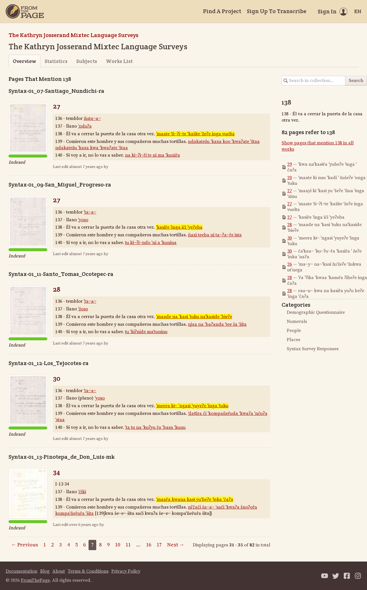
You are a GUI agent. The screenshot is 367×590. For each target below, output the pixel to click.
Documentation (21, 571)
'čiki (82, 492)
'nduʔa (85, 126)
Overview (24, 61)
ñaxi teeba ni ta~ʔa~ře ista (215, 235)
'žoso (83, 309)
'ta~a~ (90, 212)
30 (56, 378)
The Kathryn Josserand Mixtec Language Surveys (73, 35)
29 (289, 164)
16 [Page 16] (148, 545)
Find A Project (222, 11)
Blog (45, 571)
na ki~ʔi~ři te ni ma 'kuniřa (152, 155)
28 (56, 289)
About (58, 571)
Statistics (56, 61)
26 (289, 264)
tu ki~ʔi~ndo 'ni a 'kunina (151, 242)
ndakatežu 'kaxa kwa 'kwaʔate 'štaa (91, 148)
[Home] (25, 11)
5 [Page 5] (76, 545)
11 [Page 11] (128, 545)
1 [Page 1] (44, 545)
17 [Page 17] (159, 545)
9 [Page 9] (108, 545)
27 (56, 106)
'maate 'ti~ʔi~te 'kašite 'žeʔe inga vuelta (195, 134)
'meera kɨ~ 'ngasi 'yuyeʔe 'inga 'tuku (192, 406)
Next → (175, 545)
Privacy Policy (125, 571)
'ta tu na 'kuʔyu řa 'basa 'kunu (155, 427)
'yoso (83, 220)
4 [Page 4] (68, 545)
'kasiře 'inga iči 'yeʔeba (179, 227)
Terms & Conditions (88, 571)
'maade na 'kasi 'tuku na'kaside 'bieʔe (194, 316)
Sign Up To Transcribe (276, 11)
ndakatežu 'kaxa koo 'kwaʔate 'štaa (224, 141)
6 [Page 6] (84, 545)
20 (289, 178)
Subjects (86, 61)
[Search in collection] (314, 80)
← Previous (24, 545)
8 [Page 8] (100, 545)
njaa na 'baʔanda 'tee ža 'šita (217, 324)
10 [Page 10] (117, 545)
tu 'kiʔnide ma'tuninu (146, 332)
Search (356, 80)
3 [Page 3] (60, 545)
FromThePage (35, 580)
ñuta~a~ (92, 118)
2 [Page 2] (52, 545)
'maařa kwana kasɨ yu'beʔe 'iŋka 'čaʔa (194, 499)
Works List (119, 61)
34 (56, 472)
